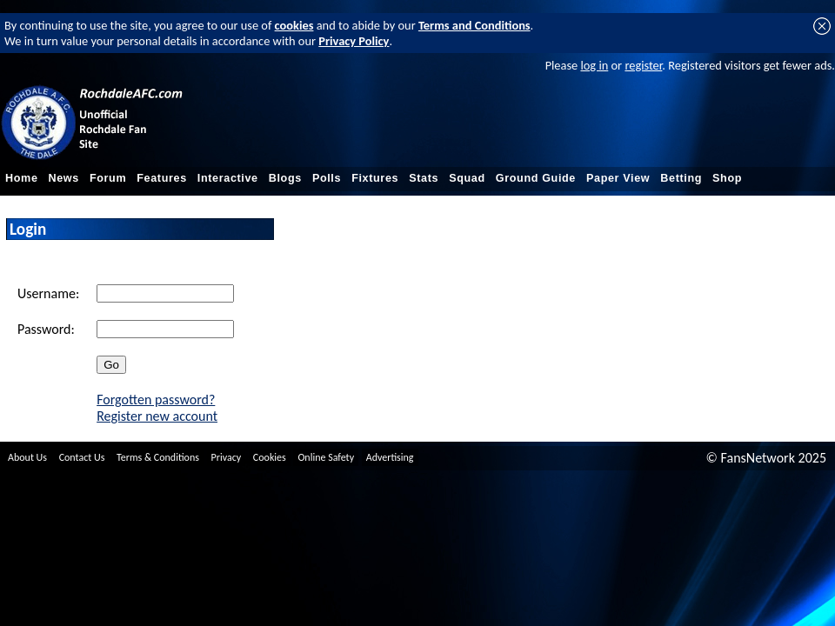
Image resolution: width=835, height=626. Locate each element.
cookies (294, 25)
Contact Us (82, 457)
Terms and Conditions (474, 25)
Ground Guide (536, 178)
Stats (423, 178)
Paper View (618, 178)
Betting (681, 178)
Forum (108, 178)
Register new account (157, 416)
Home (21, 178)
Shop (727, 178)
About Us (27, 457)
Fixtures (374, 178)
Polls (326, 178)
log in (594, 65)
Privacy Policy (353, 41)
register (643, 65)
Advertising (390, 457)
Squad (467, 178)
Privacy (226, 457)
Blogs (285, 178)
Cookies (269, 457)
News (64, 178)
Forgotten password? (156, 399)
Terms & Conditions (158, 457)
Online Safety (325, 457)
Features (162, 178)
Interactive (227, 178)
